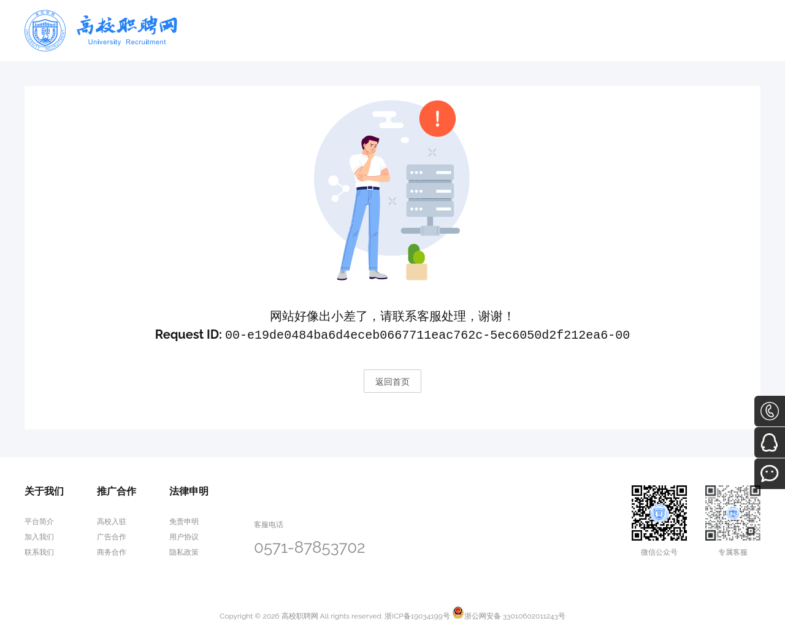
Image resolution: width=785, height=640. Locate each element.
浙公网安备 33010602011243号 (508, 615)
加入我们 (39, 535)
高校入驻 (111, 520)
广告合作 (111, 535)
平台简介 (39, 520)
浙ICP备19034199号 (417, 615)
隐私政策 (184, 551)
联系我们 (39, 551)
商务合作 (111, 551)
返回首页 (392, 380)
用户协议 (184, 535)
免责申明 (184, 520)
